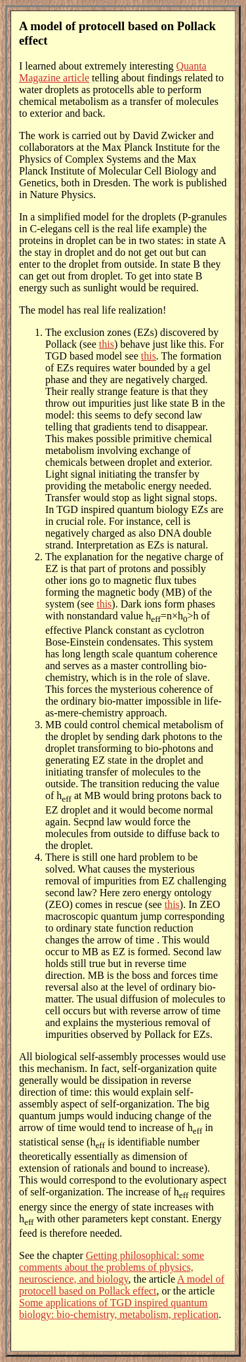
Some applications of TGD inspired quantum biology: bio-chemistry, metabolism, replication (118, 1308)
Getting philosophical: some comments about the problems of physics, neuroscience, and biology (111, 1267)
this (106, 344)
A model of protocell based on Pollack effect (121, 1284)
